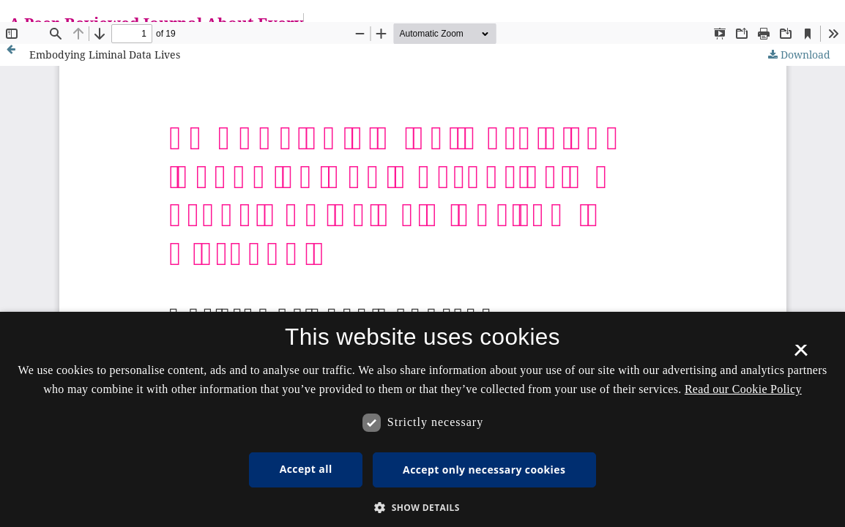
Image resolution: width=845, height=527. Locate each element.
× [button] (800, 355)
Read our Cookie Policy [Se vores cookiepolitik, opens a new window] (743, 389)
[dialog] (422, 419)
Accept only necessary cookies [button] (484, 469)
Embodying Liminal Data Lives (104, 54)
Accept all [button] (306, 469)
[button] (422, 507)
